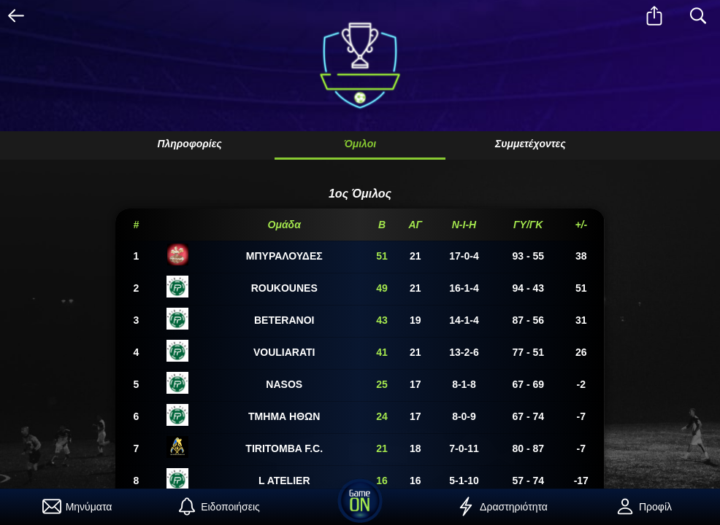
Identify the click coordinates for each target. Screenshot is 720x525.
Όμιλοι (360, 143)
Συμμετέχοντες (530, 143)
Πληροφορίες (189, 143)
